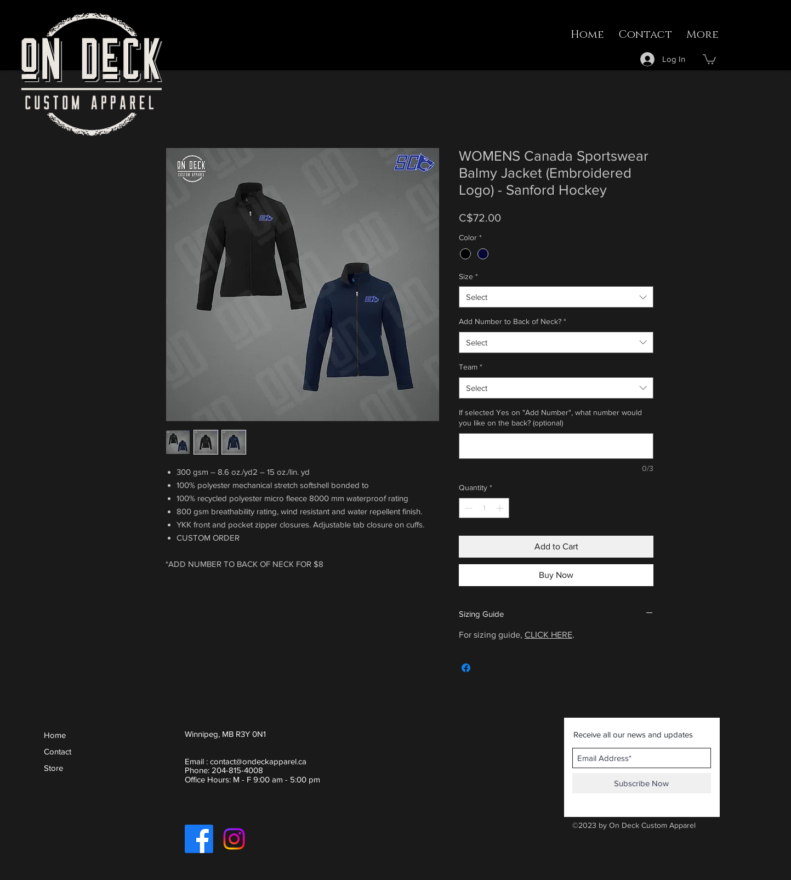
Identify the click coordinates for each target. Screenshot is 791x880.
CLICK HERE (548, 634)
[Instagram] (234, 839)
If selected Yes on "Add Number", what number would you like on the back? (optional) (550, 418)
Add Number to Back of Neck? (512, 321)
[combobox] (556, 297)
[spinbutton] (484, 508)
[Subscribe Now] (641, 783)
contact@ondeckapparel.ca (258, 761)
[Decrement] (467, 508)
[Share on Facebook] (466, 667)
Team (470, 366)
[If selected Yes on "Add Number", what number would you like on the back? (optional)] (556, 446)
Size (468, 276)
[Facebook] (199, 839)
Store (53, 768)
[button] (709, 58)
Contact (57, 751)
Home (55, 735)
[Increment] (501, 508)
